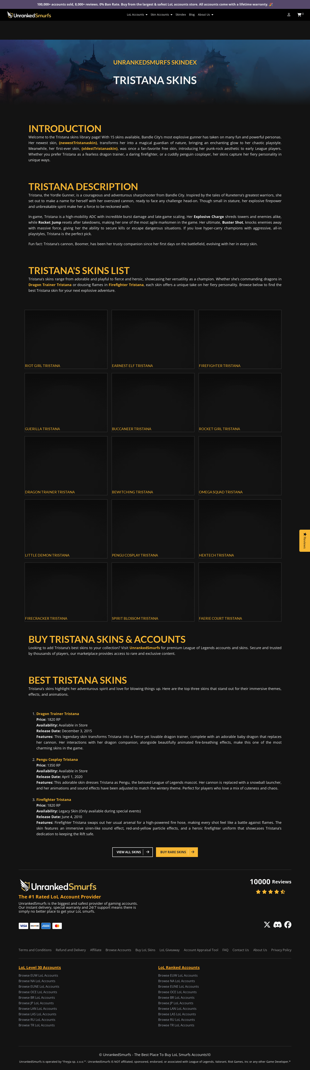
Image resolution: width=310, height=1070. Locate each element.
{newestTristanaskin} (78, 142)
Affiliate (95, 950)
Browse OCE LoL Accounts (38, 992)
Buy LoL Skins (145, 950)
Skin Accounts (161, 14)
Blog (192, 14)
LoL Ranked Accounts (179, 967)
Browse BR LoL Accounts (37, 997)
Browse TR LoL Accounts (37, 1025)
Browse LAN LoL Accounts (38, 1008)
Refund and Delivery (71, 950)
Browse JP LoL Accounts (36, 1003)
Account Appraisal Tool (201, 950)
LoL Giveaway (170, 950)
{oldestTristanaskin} (99, 148)
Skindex (181, 14)
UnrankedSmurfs (144, 647)
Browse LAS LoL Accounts (37, 1014)
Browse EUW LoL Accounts (38, 975)
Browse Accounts (118, 950)
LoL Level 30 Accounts (40, 967)
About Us (205, 14)
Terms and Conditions (35, 950)
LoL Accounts (137, 14)
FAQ (225, 950)
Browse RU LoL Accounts (37, 1019)
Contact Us (240, 950)
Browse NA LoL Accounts (37, 981)
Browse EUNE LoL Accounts (39, 986)
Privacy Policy (281, 950)
